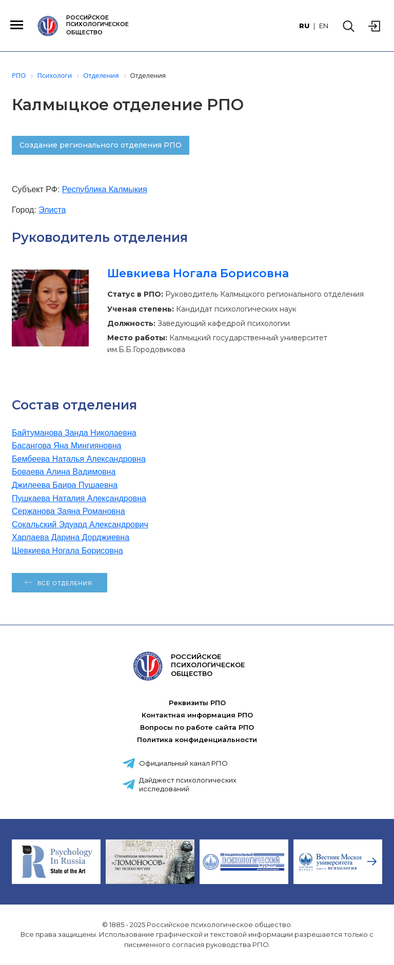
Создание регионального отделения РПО (100, 145)
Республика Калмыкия (104, 189)
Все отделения (64, 583)
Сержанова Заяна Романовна (68, 511)
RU (304, 26)
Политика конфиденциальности (197, 739)
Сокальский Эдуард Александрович (80, 524)
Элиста (52, 210)
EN (323, 26)
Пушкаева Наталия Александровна (79, 498)
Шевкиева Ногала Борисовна (198, 273)
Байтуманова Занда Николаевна (74, 432)
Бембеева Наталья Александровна (79, 459)
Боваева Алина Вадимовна (63, 471)
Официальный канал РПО (183, 763)
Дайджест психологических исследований (188, 784)
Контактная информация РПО (197, 715)
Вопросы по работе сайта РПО (197, 727)
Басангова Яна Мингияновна (66, 445)
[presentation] (372, 861)
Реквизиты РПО (197, 703)
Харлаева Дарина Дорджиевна (70, 537)
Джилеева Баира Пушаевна (64, 485)
